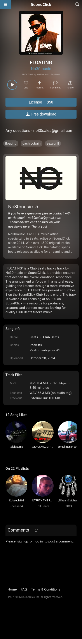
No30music (41, 68)
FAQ (24, 589)
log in (39, 541)
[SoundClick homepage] (41, 4)
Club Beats (51, 337)
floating (10, 143)
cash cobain (32, 143)
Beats (34, 337)
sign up (22, 541)
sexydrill (53, 143)
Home (12, 589)
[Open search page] (77, 4)
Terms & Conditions (45, 589)
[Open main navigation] (5, 4)
